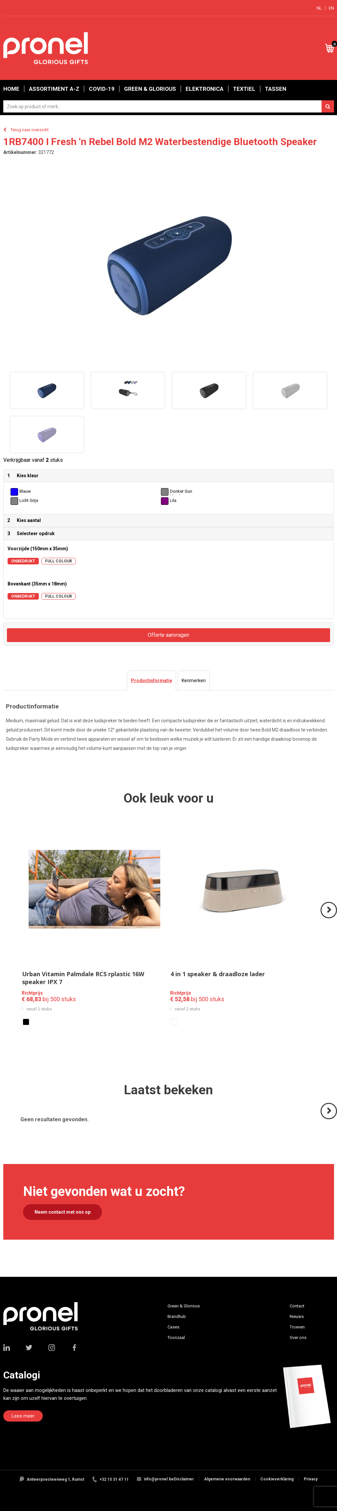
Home (11, 89)
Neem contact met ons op (63, 1212)
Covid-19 (102, 89)
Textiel (244, 89)
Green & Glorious (150, 89)
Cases (173, 1327)
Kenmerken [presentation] (194, 680)
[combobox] (168, 106)
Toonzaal (176, 1337)
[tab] (151, 680)
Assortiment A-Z (54, 89)
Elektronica (204, 89)
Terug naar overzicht (30, 129)
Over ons (298, 1337)
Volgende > (329, 917)
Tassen (275, 89)
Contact (297, 1305)
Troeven (297, 1327)
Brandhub (177, 1316)
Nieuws (297, 1316)
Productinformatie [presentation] (151, 680)
